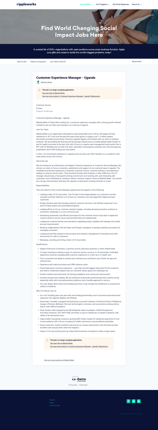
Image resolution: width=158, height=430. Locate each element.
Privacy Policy (137, 414)
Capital (51, 403)
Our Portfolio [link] (85, 4)
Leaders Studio (54, 405)
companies (38, 62)
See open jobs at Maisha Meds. (53, 93)
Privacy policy (73, 385)
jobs (22, 62)
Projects (52, 400)
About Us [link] (135, 4)
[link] (26, 5)
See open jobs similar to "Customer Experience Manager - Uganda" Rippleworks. (71, 96)
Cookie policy (83, 385)
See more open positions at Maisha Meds (59, 360)
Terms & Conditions (126, 414)
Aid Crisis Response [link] (121, 4)
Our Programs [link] (101, 4)
